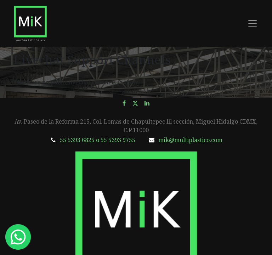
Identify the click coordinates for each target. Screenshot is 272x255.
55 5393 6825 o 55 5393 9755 (97, 140)
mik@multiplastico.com (190, 140)
